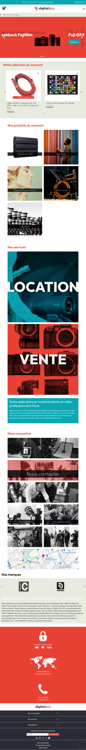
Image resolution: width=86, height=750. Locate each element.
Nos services (32, 719)
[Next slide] (82, 37)
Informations (32, 725)
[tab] (40, 56)
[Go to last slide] (4, 37)
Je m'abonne (54, 734)
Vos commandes (34, 713)
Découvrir (15, 42)
